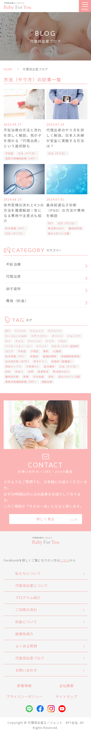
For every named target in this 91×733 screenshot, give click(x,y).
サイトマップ (66, 696)
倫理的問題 (49, 356)
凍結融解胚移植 (70, 356)
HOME (8, 69)
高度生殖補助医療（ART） (21, 158)
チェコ (19, 341)
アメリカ (20, 331)
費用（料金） (17, 300)
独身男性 (43, 371)
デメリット (34, 341)
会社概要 (66, 685)
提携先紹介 (24, 633)
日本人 (19, 371)
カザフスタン (39, 336)
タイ (8, 341)
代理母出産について (31, 585)
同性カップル (13, 366)
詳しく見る (45, 518)
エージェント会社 (16, 336)
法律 (30, 371)
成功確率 (49, 366)
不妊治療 (13, 264)
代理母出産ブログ (29, 658)
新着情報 (24, 685)
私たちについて (28, 573)
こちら (64, 560)
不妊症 (9, 153)
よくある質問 (26, 645)
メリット (41, 346)
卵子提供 (13, 288)
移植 (26, 376)
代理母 (57, 351)
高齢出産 (47, 381)
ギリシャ (57, 336)
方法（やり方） (27, 153)
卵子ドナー (40, 361)
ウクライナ (54, 331)
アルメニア (36, 331)
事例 (46, 351)
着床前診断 (75, 228)
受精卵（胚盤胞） (62, 361)
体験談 (34, 356)
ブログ (62, 341)
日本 (8, 371)
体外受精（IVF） (15, 228)
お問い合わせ (26, 670)
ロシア (9, 351)
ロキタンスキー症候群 (65, 346)
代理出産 (13, 276)
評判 (51, 376)
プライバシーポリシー (24, 696)
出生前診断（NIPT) (17, 361)
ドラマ (50, 341)
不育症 (35, 351)
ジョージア (74, 336)
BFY (50, 223)
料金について (26, 621)
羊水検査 (38, 376)
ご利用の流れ (26, 609)
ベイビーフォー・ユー (18, 346)
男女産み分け (56, 228)
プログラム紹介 (28, 597)
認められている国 (58, 233)
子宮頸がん (32, 366)
